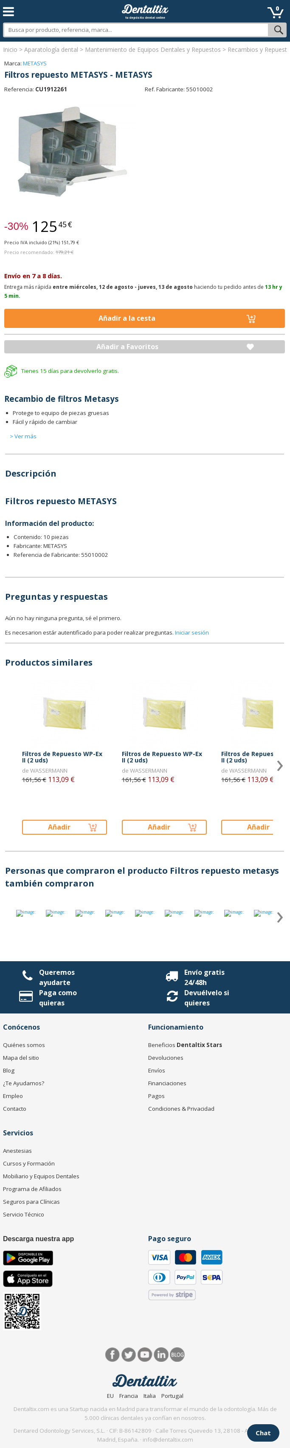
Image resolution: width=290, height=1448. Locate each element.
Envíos (156, 1070)
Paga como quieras (58, 998)
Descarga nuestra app (38, 1238)
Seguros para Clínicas (31, 1201)
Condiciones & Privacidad (181, 1108)
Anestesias (17, 1150)
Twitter (128, 1354)
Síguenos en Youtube (145, 1354)
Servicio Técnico (23, 1214)
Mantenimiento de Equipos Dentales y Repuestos (153, 49)
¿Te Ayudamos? (23, 1083)
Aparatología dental (51, 49)
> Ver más (23, 436)
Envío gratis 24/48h (204, 977)
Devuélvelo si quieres (206, 998)
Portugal (172, 1396)
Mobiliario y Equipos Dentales (41, 1176)
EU (110, 1396)
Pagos (156, 1096)
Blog (8, 1070)
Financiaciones (167, 1083)
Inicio (10, 49)
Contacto (14, 1108)
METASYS (35, 63)
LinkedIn (161, 1354)
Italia (150, 1396)
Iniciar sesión (192, 632)
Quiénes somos (24, 1045)
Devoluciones (165, 1057)
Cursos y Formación (29, 1163)
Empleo (13, 1096)
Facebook (112, 1354)
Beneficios (185, 1045)
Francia (128, 1396)
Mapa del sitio (21, 1057)
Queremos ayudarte (57, 977)
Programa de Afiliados (32, 1189)
